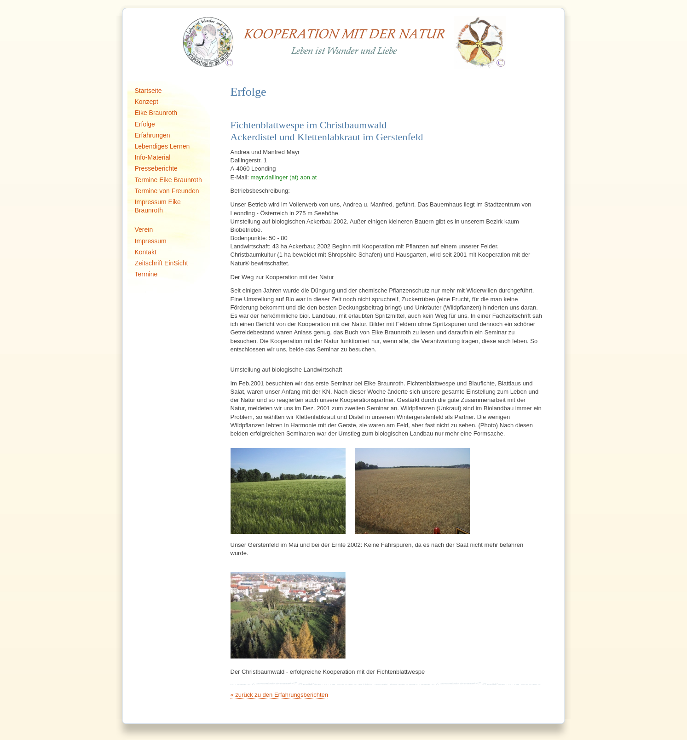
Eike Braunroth (156, 112)
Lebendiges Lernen (162, 146)
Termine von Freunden (167, 191)
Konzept (146, 101)
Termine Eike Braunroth (168, 180)
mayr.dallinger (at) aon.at (284, 177)
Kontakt (145, 252)
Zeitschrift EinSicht (161, 263)
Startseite (148, 90)
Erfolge (145, 124)
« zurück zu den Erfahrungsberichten (279, 694)
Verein (144, 229)
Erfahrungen (152, 135)
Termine (146, 274)
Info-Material (153, 157)
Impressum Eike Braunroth (158, 206)
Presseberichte (156, 168)
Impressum (151, 241)
